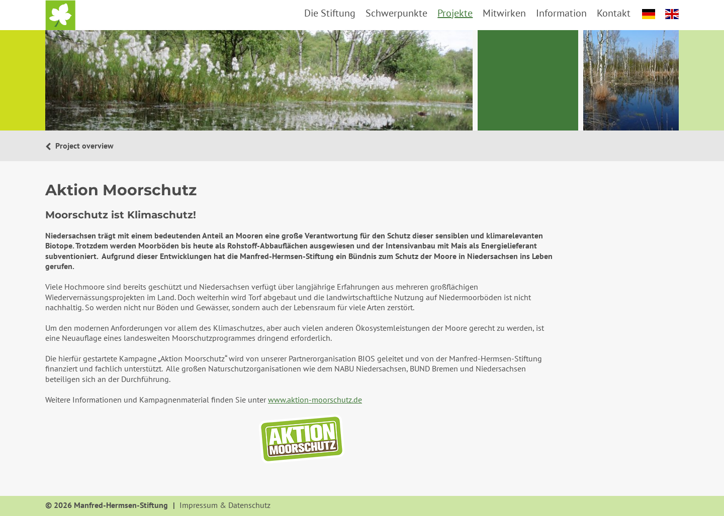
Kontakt (613, 13)
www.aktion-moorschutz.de (315, 400)
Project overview (83, 146)
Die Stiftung (329, 13)
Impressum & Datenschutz (224, 505)
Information (561, 13)
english (672, 14)
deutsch (649, 14)
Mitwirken (504, 13)
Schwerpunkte (396, 13)
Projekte (455, 13)
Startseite (60, 15)
